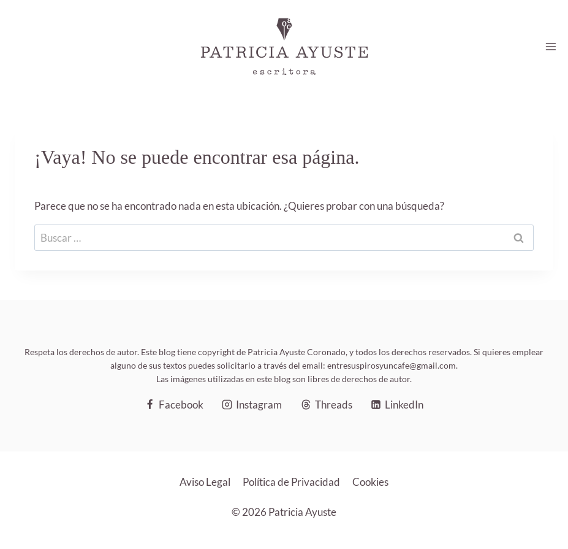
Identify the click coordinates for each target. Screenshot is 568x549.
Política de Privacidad (291, 481)
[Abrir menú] (550, 46)
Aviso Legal (205, 481)
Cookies (370, 481)
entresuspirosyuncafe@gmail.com (391, 365)
